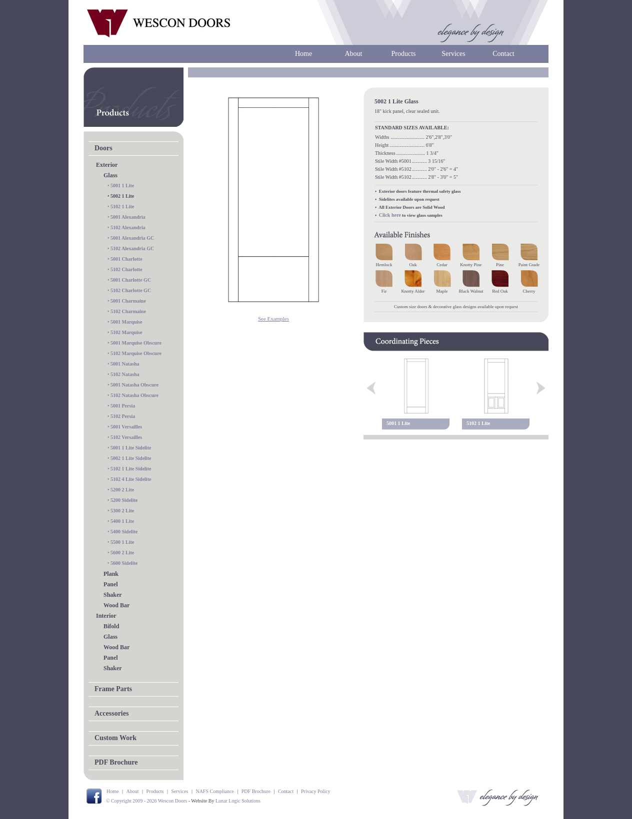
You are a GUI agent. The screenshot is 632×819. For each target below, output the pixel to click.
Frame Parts (113, 689)
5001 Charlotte (126, 259)
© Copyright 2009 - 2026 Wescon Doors (146, 801)
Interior (106, 615)
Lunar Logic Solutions (238, 801)
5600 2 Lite (122, 552)
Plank (111, 573)
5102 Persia (122, 416)
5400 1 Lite (122, 521)
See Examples (273, 319)
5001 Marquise (126, 322)
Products (404, 53)
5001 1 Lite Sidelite (130, 447)
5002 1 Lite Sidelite (130, 458)
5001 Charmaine (128, 301)
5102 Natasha (125, 374)
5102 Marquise (126, 332)
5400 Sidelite (124, 531)
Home (303, 53)
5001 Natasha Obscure (134, 385)
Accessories (111, 713)
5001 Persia (122, 406)
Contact (503, 53)
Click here (390, 215)
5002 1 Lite (122, 196)
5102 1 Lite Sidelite (130, 468)
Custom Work (115, 738)
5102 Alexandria (128, 227)
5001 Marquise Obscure (136, 343)
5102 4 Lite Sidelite (130, 479)
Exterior (107, 164)
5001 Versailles (126, 426)
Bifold (111, 626)
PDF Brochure (116, 762)
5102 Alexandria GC (132, 248)
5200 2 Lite (122, 489)
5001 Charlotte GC (130, 280)
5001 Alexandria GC (132, 238)
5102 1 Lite (122, 206)
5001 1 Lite (122, 185)
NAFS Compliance (215, 791)
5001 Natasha (125, 364)
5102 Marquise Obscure (136, 353)
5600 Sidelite (124, 563)
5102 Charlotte (126, 269)
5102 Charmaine (128, 311)
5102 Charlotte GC (130, 290)
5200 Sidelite (124, 500)
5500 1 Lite (122, 542)
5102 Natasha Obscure (134, 395)
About (353, 53)
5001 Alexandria (128, 217)
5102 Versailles (126, 437)
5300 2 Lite (122, 510)
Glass (111, 175)
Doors (103, 148)
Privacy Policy (315, 791)
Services (453, 53)
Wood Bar (117, 605)
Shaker (113, 594)
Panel (111, 584)
